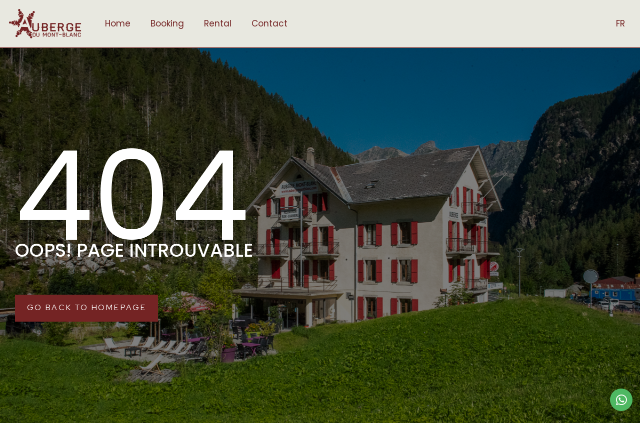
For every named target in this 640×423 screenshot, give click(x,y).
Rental (218, 23)
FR (620, 23)
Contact (270, 23)
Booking (167, 23)
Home (117, 23)
